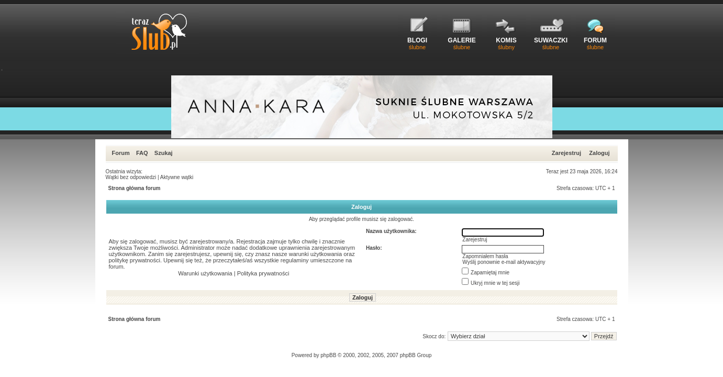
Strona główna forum (134, 188)
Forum (121, 153)
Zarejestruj (566, 153)
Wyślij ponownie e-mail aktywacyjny (503, 262)
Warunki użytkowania (205, 273)
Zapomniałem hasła (485, 256)
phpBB (328, 355)
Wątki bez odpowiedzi (131, 177)
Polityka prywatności (263, 273)
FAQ (142, 153)
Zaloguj (599, 153)
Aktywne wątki (176, 177)
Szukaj (163, 153)
